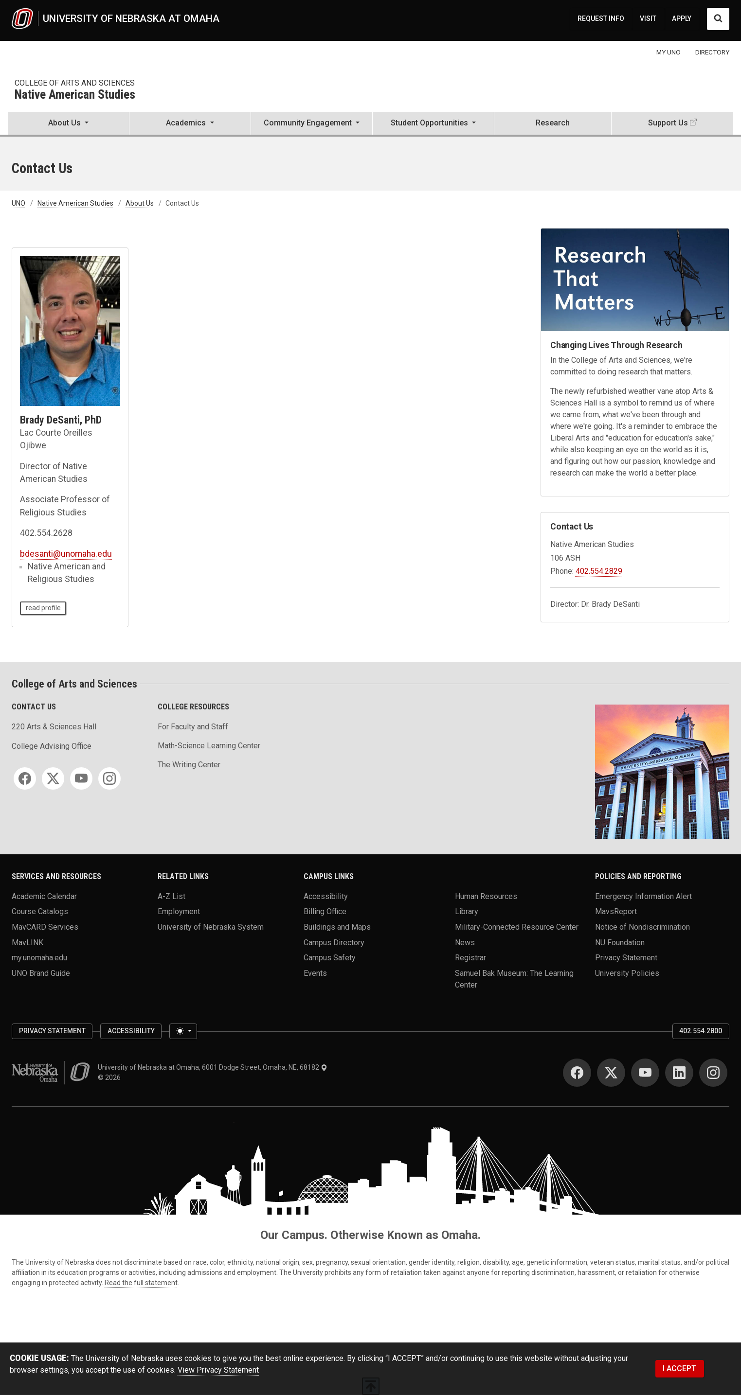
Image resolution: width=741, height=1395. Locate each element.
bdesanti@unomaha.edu (66, 554)
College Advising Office (51, 746)
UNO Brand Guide (41, 973)
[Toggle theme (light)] (183, 1031)
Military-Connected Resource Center (516, 927)
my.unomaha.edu (39, 957)
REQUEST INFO (601, 18)
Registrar (470, 957)
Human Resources (486, 896)
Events (315, 973)
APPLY (681, 18)
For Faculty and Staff (193, 726)
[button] (68, 124)
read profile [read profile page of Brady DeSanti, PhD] (43, 608)
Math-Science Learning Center (209, 745)
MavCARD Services (45, 927)
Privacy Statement (626, 957)
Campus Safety (330, 957)
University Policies (627, 973)
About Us (140, 203)
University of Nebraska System (211, 927)
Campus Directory (334, 942)
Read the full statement (141, 1283)
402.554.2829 (599, 571)
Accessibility (326, 896)
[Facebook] (25, 778)
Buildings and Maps (337, 927)
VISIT (648, 18)
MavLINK (27, 942)
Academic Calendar (44, 896)
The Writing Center (189, 764)
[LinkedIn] (679, 1073)
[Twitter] (53, 778)
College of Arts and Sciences (75, 83)
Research (553, 122)
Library (466, 911)
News (465, 942)
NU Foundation (620, 942)
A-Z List (171, 896)
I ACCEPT (679, 1368)
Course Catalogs (40, 911)
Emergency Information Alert (643, 896)
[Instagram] (109, 778)
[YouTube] (81, 778)
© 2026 (111, 1077)
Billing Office (325, 911)
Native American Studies (75, 95)
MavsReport (616, 911)
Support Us (668, 122)
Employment (179, 911)
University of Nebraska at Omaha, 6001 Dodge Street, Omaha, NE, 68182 (212, 1067)
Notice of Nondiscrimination (642, 927)
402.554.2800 (700, 1031)
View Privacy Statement (218, 1370)
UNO (18, 203)
